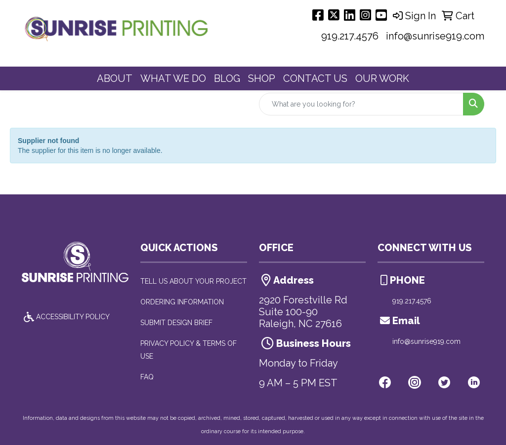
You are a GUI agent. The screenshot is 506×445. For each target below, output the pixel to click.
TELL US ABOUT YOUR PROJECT (193, 281)
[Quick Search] (361, 104)
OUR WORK (382, 78)
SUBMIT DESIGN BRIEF (176, 323)
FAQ (147, 377)
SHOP (261, 78)
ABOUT (114, 78)
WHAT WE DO (173, 78)
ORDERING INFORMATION (182, 302)
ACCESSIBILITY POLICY (66, 317)
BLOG (227, 78)
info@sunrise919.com (435, 36)
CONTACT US (315, 78)
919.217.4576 (350, 36)
